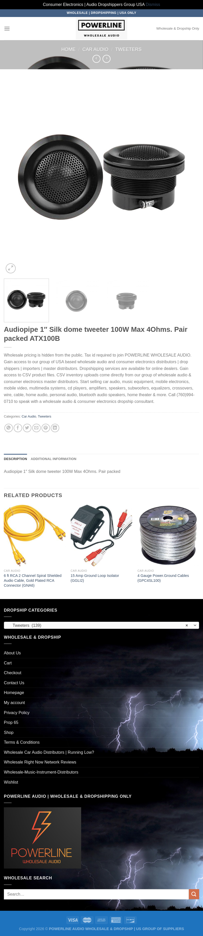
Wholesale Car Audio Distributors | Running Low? (49, 752)
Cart (8, 663)
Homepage (14, 692)
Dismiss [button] (153, 4)
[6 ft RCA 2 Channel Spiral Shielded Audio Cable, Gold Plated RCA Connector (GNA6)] (35, 536)
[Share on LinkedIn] (55, 428)
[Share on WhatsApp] (8, 428)
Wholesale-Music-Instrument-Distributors (41, 772)
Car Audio (95, 49)
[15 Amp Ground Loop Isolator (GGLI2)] (101, 536)
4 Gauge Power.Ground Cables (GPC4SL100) (163, 578)
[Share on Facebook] (18, 428)
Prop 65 (11, 722)
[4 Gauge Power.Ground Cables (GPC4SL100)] (168, 536)
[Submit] (194, 894)
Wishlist (11, 782)
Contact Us (14, 683)
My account (14, 702)
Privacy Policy (17, 712)
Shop (8, 732)
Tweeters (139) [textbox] (98, 625)
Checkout (12, 673)
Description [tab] (15, 459)
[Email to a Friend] (36, 428)
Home (68, 49)
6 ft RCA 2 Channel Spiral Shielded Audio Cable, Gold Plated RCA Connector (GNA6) (33, 580)
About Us (12, 653)
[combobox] (101, 625)
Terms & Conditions (22, 742)
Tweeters (128, 49)
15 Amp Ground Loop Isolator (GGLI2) (95, 578)
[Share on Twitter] (27, 428)
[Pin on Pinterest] (45, 428)
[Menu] (7, 28)
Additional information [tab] (53, 459)
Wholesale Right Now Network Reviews (40, 762)
